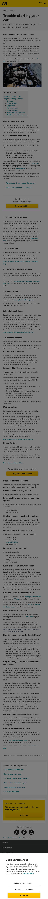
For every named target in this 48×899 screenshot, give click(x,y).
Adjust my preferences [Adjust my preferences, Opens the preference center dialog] (23, 883)
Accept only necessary (24, 889)
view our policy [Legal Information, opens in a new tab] (28, 873)
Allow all (24, 895)
